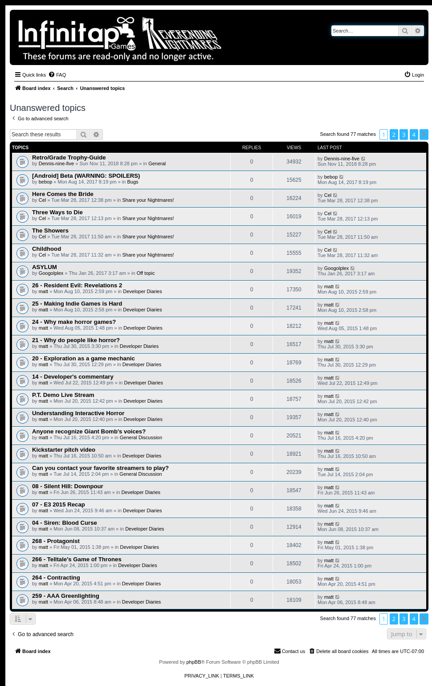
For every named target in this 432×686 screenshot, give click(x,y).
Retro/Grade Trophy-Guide (69, 157)
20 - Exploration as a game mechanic (83, 358)
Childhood (46, 248)
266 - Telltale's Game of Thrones (77, 559)
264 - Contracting (56, 577)
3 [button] (403, 135)
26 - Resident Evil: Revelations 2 (77, 285)
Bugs (132, 181)
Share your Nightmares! (148, 200)
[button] (424, 134)
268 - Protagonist (56, 541)
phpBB (193, 662)
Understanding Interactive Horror (78, 413)
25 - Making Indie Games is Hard (77, 303)
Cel (42, 200)
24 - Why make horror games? (74, 321)
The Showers (50, 230)
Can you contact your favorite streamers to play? (100, 468)
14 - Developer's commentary (73, 376)
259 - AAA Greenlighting (65, 595)
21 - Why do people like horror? (76, 340)
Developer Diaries (142, 291)
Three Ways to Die (57, 212)
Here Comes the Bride (63, 194)
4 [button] (414, 135)
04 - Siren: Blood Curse (64, 522)
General (157, 163)
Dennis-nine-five (56, 163)
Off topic (146, 273)
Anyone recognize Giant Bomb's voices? (89, 431)
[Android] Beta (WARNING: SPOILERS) (86, 175)
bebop (46, 181)
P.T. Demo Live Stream (63, 395)
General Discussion (141, 437)
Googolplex (51, 273)
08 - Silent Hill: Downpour (67, 486)
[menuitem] (57, 74)
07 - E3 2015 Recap (58, 504)
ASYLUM (44, 267)
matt (43, 291)
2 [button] (393, 135)
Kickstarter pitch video (63, 449)
